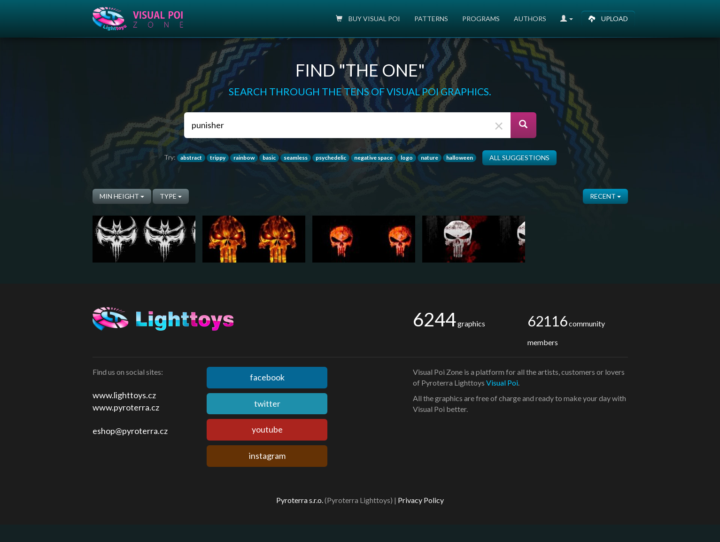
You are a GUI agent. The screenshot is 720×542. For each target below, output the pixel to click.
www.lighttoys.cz (124, 395)
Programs (481, 19)
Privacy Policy (421, 500)
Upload (608, 19)
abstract (191, 157)
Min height (122, 196)
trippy (217, 157)
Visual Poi (502, 382)
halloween (459, 157)
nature (429, 157)
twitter (267, 403)
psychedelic (331, 157)
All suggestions (519, 158)
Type (171, 196)
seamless (296, 157)
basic (269, 157)
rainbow (244, 157)
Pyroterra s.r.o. (299, 500)
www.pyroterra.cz (126, 407)
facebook (267, 377)
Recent (605, 196)
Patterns (431, 19)
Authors (530, 19)
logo (407, 157)
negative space (373, 157)
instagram (267, 455)
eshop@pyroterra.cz (130, 431)
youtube (267, 429)
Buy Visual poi (368, 19)
